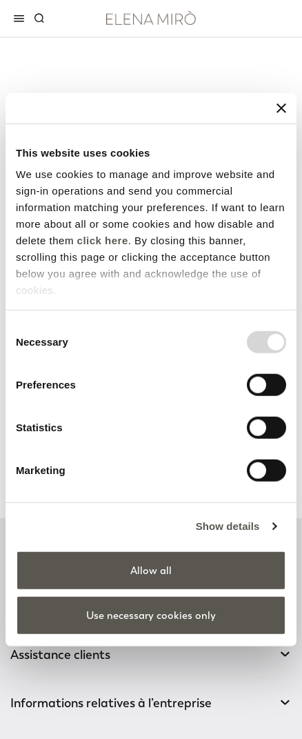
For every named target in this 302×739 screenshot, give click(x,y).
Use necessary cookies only (151, 615)
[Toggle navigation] (21, 18)
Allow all (151, 570)
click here (102, 240)
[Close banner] (281, 107)
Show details (228, 526)
